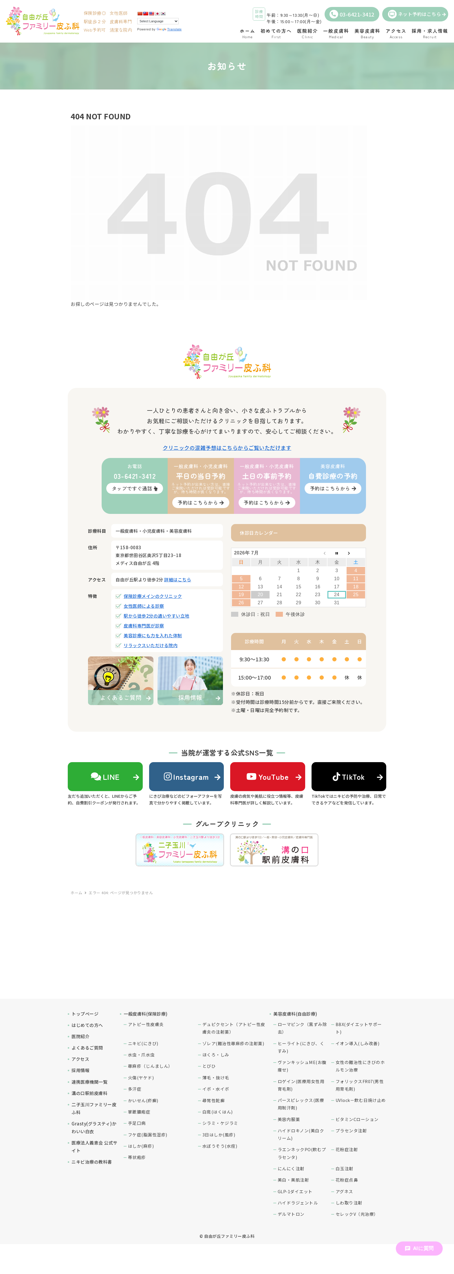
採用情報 (80, 1070)
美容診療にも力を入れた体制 (153, 635)
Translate (169, 29)
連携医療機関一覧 (89, 1082)
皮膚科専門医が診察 (144, 626)
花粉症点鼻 (347, 1180)
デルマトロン (291, 1214)
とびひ (209, 1066)
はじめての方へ (87, 1025)
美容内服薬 (289, 1119)
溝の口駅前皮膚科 (89, 1093)
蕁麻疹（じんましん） (150, 1066)
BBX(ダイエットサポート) (359, 1028)
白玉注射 (345, 1168)
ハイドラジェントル (298, 1203)
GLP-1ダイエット (295, 1191)
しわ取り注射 (349, 1203)
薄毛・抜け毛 (215, 1077)
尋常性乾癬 (213, 1100)
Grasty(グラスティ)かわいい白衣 (94, 1127)
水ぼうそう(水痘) (219, 1146)
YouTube (267, 776)
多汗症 (135, 1089)
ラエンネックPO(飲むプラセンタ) (302, 1153)
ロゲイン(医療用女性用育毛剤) (301, 1085)
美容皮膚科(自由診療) (295, 1014)
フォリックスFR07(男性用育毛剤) (360, 1085)
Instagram (186, 776)
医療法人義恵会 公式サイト (95, 1146)
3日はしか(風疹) (218, 1134)
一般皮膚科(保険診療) (146, 1014)
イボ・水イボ (215, 1089)
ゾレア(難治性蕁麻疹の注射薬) (233, 1043)
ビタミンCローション (357, 1119)
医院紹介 (80, 1036)
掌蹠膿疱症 (139, 1112)
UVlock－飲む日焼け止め (361, 1100)
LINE (105, 776)
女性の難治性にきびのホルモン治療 (360, 1066)
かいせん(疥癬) (143, 1100)
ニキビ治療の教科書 (92, 1162)
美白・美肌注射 (293, 1180)
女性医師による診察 (144, 606)
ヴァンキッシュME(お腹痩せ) (302, 1066)
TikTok (349, 776)
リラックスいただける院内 (150, 645)
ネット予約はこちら (414, 14)
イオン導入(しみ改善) (358, 1043)
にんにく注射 (291, 1168)
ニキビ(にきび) (143, 1043)
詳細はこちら (177, 579)
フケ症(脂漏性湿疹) (147, 1134)
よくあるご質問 (87, 1048)
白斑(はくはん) (217, 1112)
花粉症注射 (347, 1149)
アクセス (80, 1059)
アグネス (344, 1191)
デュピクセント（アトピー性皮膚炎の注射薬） (233, 1028)
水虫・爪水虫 (141, 1055)
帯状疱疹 (137, 1157)
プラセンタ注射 (351, 1130)
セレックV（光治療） (357, 1214)
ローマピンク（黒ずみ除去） (302, 1028)
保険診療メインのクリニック (153, 596)
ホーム (77, 892)
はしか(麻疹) (141, 1146)
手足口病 (137, 1123)
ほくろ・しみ (215, 1055)
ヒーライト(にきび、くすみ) (301, 1047)
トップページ (85, 1014)
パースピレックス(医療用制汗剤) (301, 1104)
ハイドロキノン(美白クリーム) (301, 1134)
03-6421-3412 (351, 14)
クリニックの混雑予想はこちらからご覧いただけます (227, 447)
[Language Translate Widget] (158, 21)
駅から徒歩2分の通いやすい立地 (156, 616)
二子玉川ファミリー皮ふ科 (94, 1108)
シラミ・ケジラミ (220, 1123)
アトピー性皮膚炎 (146, 1024)
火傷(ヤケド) (141, 1077)
